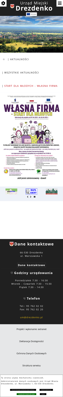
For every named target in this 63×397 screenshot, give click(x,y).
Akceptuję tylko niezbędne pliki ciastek (26, 394)
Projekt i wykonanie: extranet (32, 329)
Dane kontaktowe (31, 265)
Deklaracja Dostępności (31, 341)
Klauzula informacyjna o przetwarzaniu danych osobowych (23, 389)
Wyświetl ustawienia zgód (46, 389)
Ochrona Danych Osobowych (31, 353)
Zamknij (43, 394)
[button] (28, 196)
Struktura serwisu (31, 365)
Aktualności (19, 59)
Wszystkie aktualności (21, 72)
